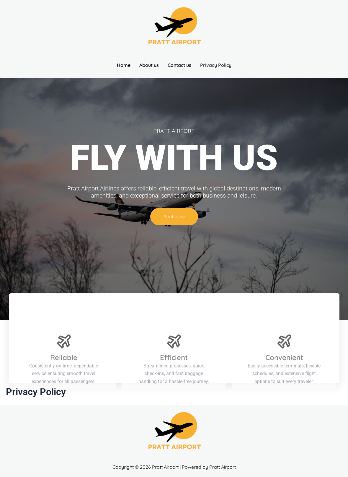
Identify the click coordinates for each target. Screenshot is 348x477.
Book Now (174, 217)
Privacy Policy (215, 65)
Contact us (179, 65)
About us (149, 65)
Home (123, 65)
